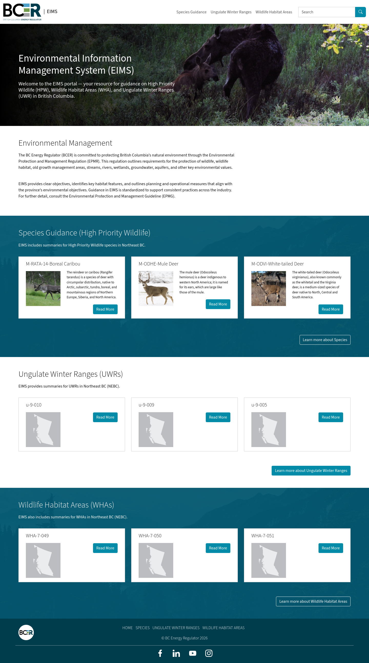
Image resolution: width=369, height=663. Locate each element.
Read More (105, 309)
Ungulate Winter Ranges (231, 12)
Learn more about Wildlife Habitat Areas (313, 601)
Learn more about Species (325, 340)
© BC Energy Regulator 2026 (184, 638)
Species (143, 628)
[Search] (326, 12)
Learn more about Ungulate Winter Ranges (311, 470)
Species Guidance (191, 12)
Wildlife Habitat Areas (273, 12)
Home (127, 628)
